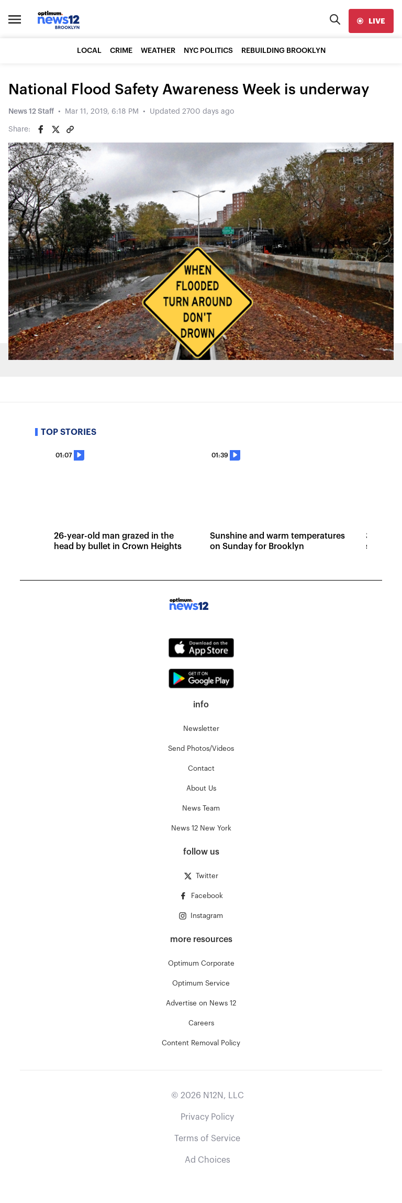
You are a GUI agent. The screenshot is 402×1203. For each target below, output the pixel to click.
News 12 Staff (31, 111)
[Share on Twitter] (55, 129)
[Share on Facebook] (41, 129)
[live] (371, 21)
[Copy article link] (70, 129)
